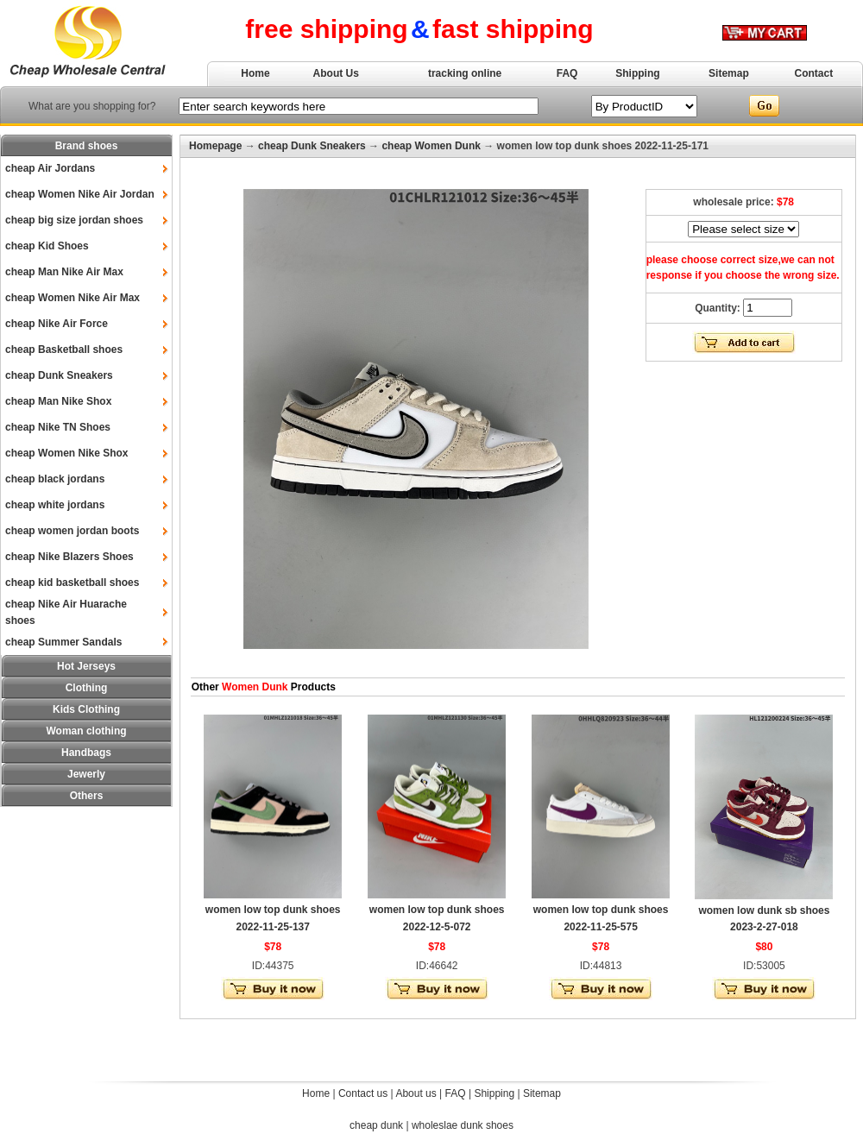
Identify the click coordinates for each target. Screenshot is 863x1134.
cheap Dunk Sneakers (59, 375)
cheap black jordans (54, 479)
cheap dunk (376, 1125)
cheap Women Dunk (430, 146)
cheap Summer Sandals (63, 642)
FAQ (567, 73)
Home (255, 73)
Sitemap (729, 73)
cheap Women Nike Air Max (72, 298)
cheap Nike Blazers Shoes (69, 557)
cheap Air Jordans (50, 168)
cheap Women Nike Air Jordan (79, 194)
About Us (336, 73)
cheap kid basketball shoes (72, 582)
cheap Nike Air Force (56, 324)
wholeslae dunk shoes (462, 1125)
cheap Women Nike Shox (66, 453)
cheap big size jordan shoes (74, 220)
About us (415, 1093)
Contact (814, 73)
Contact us (362, 1093)
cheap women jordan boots (72, 531)
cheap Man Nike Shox (58, 401)
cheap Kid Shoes (47, 246)
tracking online (464, 73)
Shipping (637, 73)
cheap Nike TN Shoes (57, 427)
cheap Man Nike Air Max (64, 272)
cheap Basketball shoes (64, 349)
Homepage (215, 146)
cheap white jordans (54, 505)
